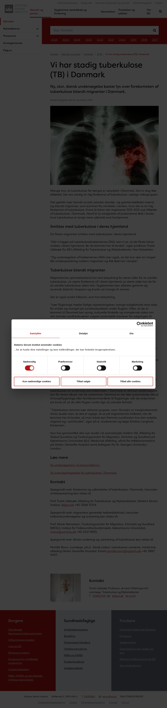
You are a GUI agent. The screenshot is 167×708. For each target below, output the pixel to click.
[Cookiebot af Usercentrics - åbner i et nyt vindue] (139, 324)
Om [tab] (131, 333)
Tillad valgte (83, 381)
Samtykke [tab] (35, 333)
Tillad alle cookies (130, 381)
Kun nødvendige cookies (37, 381)
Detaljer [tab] (83, 333)
